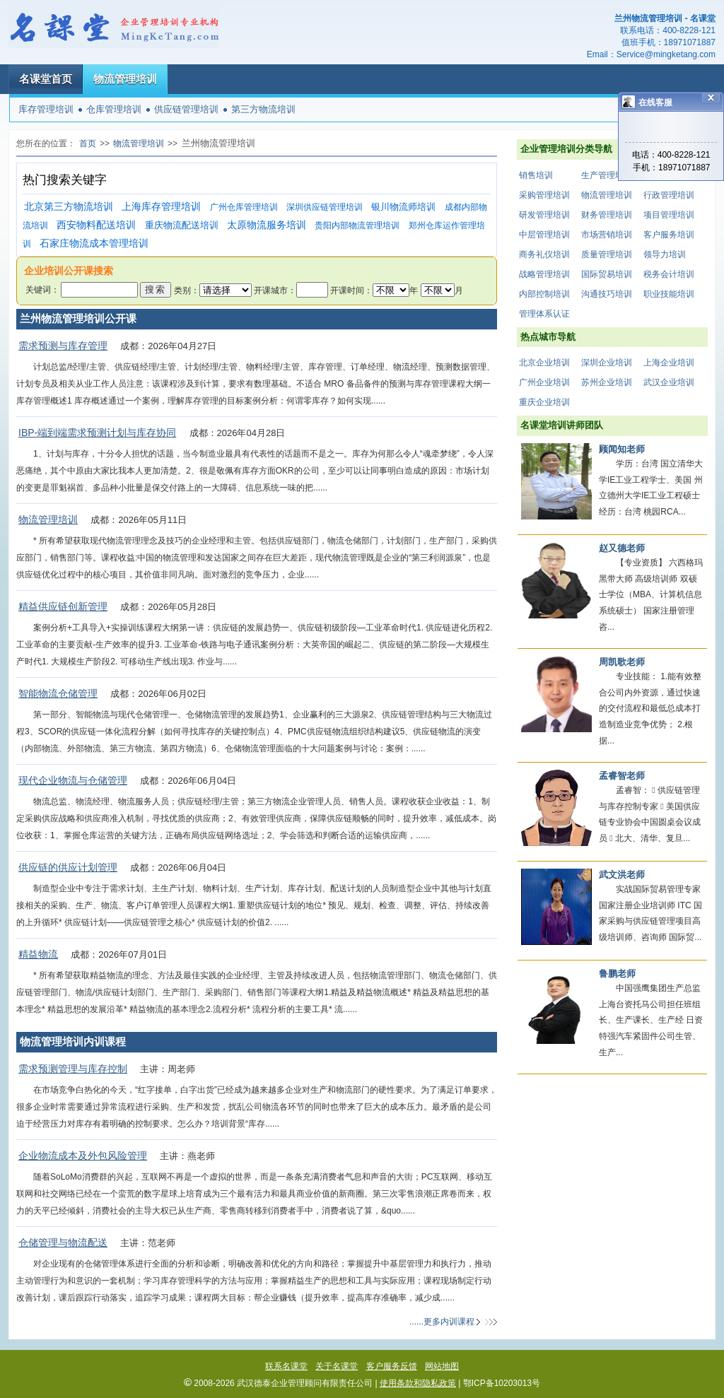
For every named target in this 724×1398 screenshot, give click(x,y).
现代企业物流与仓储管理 (72, 780)
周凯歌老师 (622, 662)
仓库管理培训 (113, 109)
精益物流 (38, 954)
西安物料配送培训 (96, 225)
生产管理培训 (606, 175)
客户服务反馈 (391, 1366)
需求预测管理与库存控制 (72, 1068)
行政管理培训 (668, 195)
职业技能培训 (668, 294)
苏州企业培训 (606, 382)
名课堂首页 (45, 79)
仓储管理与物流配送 (62, 1242)
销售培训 (536, 175)
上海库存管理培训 (161, 206)
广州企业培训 (544, 382)
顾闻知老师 (622, 449)
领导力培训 (664, 254)
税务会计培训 (668, 274)
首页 (87, 143)
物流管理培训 (125, 79)
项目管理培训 (668, 215)
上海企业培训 (668, 363)
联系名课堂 (286, 1366)
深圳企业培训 (606, 363)
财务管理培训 (606, 215)
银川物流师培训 (403, 206)
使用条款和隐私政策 (418, 1383)
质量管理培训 (606, 254)
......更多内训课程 (441, 1322)
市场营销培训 (606, 235)
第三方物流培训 (263, 109)
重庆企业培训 (544, 402)
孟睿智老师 (622, 775)
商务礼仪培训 (544, 254)
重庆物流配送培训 (181, 225)
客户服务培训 (668, 235)
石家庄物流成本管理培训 (94, 243)
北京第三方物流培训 (68, 206)
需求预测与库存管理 (62, 345)
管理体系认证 (544, 314)
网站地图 (442, 1366)
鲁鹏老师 (617, 973)
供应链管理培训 (186, 109)
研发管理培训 (544, 215)
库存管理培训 (46, 109)
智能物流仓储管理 (58, 693)
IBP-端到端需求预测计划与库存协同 (97, 432)
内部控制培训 (544, 294)
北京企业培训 (544, 363)
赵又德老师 (622, 548)
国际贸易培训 (606, 274)
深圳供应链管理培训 (324, 207)
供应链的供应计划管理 (67, 867)
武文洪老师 (622, 874)
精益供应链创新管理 (62, 606)
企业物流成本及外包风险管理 (82, 1155)
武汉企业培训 (668, 382)
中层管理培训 (544, 235)
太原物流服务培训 (266, 225)
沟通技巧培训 (606, 294)
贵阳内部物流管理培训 (357, 225)
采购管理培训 (544, 195)
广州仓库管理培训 (244, 207)
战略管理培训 (544, 274)
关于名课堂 (336, 1366)
